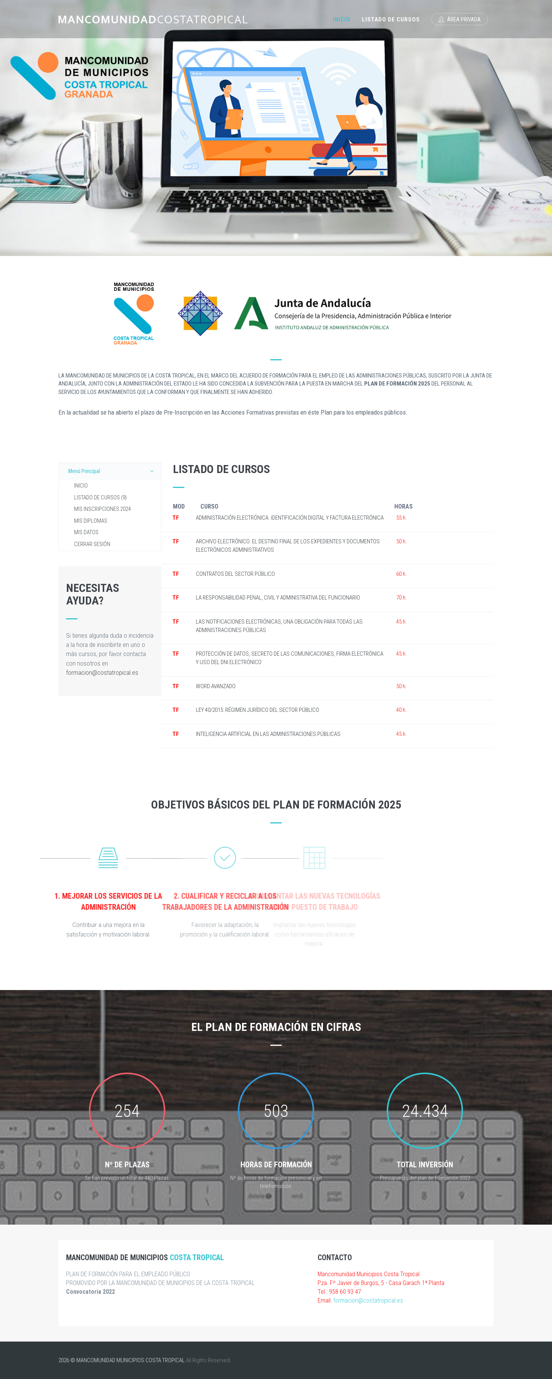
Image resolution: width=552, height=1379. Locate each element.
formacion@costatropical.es (102, 672)
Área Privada (460, 19)
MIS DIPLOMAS (90, 521)
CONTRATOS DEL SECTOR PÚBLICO (235, 573)
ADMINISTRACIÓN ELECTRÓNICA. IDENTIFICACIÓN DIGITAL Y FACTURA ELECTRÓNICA (290, 517)
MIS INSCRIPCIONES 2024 (102, 509)
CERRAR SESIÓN (92, 544)
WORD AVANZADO (216, 686)
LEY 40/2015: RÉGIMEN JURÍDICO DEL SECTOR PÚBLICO (257, 710)
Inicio (341, 19)
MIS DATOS (86, 532)
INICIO (81, 486)
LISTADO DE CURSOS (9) (100, 497)
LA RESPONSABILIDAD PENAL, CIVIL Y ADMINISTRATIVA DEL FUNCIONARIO (278, 597)
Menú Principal (112, 471)
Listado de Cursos (391, 19)
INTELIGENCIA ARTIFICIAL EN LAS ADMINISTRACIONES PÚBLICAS (268, 734)
